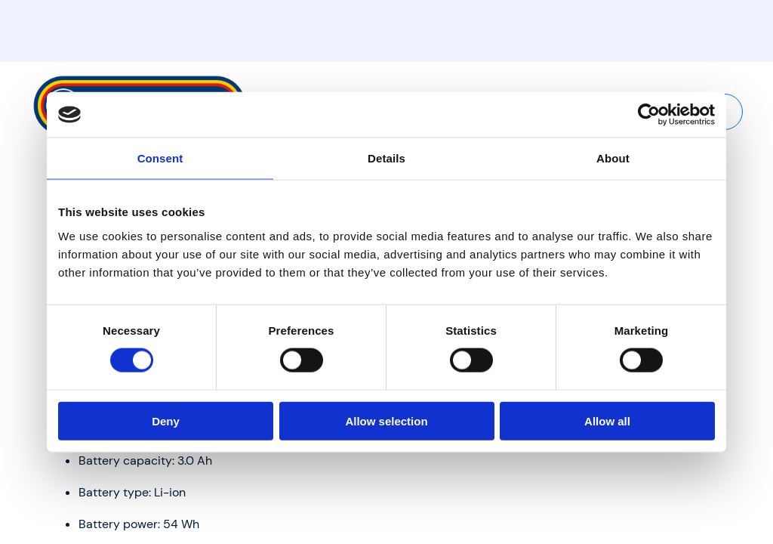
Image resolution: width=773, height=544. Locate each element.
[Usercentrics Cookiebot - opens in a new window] (649, 115)
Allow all (607, 420)
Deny (166, 420)
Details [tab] (386, 158)
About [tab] (613, 158)
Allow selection (386, 420)
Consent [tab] (160, 158)
